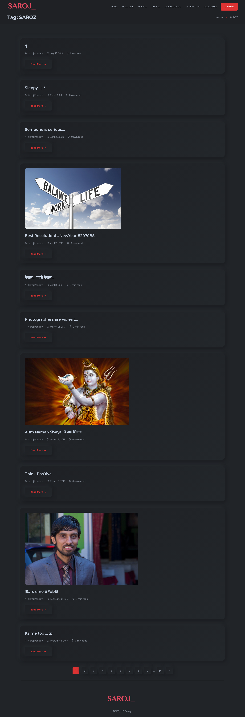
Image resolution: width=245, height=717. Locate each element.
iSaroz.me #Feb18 (42, 591)
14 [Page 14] (160, 670)
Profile (142, 6)
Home (114, 6)
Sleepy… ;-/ (35, 88)
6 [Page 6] (120, 670)
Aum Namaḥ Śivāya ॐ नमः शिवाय (53, 432)
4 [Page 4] (103, 670)
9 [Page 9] (147, 670)
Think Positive (39, 474)
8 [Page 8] (138, 670)
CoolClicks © (173, 6)
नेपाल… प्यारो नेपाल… (40, 277)
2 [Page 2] (85, 670)
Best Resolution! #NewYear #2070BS (60, 236)
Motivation (193, 6)
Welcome (128, 6)
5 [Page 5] (111, 670)
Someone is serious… (45, 129)
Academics (210, 6)
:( (26, 46)
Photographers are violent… (52, 319)
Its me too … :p (39, 633)
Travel (156, 6)
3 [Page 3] (93, 670)
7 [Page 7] (129, 670)
